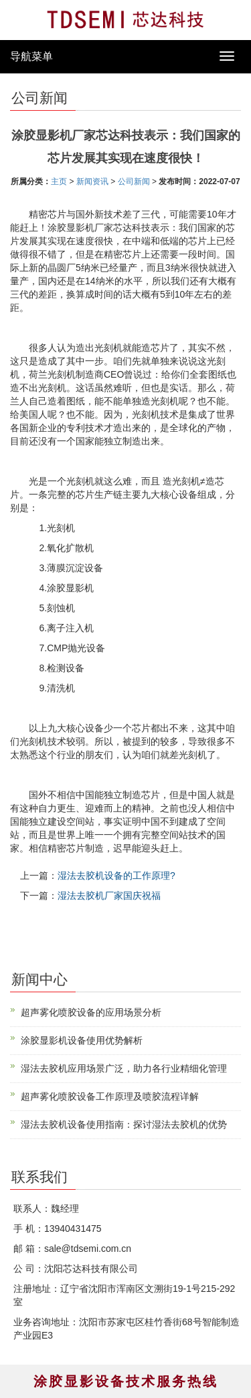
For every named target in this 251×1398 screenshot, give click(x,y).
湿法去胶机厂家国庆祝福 (109, 895)
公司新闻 (134, 181)
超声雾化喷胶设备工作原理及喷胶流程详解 (110, 1096)
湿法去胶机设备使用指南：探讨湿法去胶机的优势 (124, 1124)
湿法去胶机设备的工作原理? (116, 875)
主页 (59, 181)
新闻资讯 (92, 181)
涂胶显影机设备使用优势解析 (82, 1040)
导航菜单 (31, 56)
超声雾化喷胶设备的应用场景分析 (91, 1012)
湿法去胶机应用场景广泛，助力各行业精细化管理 (124, 1068)
